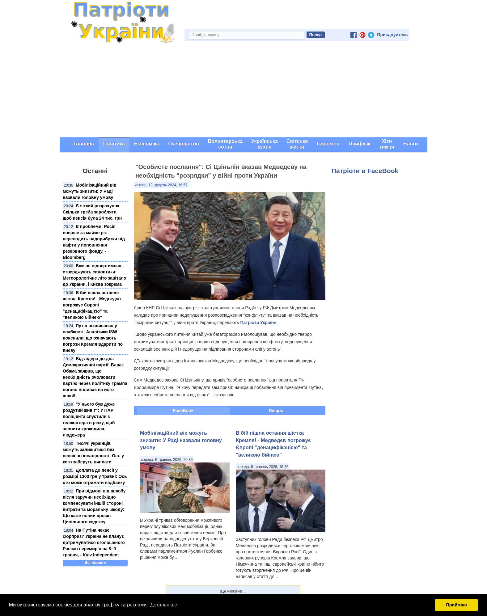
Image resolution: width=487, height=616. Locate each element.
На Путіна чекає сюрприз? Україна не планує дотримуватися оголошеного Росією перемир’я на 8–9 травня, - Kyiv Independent (94, 542)
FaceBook (183, 410)
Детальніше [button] (163, 604)
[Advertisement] (243, 90)
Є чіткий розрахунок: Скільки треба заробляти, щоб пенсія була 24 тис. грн (92, 212)
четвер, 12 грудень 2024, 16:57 (161, 185)
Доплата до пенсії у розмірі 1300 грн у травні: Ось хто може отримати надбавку (95, 476)
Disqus (276, 410)
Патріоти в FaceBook (365, 170)
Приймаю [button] (456, 604)
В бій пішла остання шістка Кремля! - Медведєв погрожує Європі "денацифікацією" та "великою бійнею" (92, 305)
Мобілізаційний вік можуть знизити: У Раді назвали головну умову (89, 191)
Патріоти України (258, 322)
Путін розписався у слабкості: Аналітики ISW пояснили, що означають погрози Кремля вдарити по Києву (93, 338)
